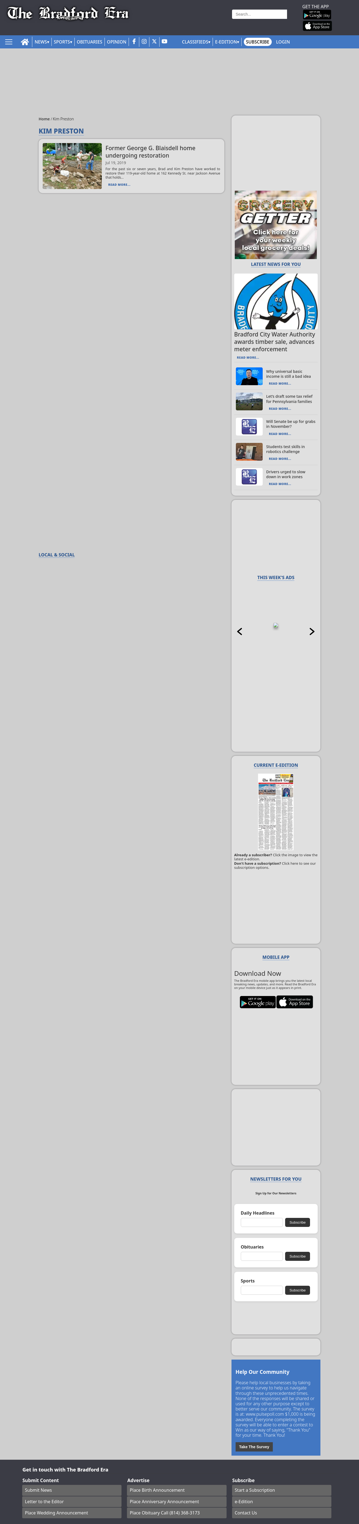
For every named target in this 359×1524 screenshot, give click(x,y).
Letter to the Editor (44, 1502)
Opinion (116, 42)
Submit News (38, 1490)
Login (283, 42)
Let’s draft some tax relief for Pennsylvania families (289, 399)
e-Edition (244, 1502)
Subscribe (257, 42)
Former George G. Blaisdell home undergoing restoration (150, 151)
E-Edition (226, 42)
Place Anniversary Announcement (164, 1502)
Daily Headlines (257, 1213)
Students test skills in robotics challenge (285, 449)
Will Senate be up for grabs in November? (290, 424)
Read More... (119, 184)
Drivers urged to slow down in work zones (285, 474)
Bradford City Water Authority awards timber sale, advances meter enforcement (274, 341)
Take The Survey (254, 1447)
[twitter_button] (154, 42)
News (40, 42)
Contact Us (246, 1513)
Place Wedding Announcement (56, 1513)
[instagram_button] (144, 42)
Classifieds (195, 42)
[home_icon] (25, 42)
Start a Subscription (255, 1490)
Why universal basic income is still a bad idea (288, 374)
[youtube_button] (164, 42)
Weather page (199, 20)
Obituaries (89, 42)
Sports (62, 42)
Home (45, 118)
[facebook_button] (134, 42)
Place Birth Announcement (157, 1490)
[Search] (259, 14)
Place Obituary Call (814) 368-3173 (165, 1513)
